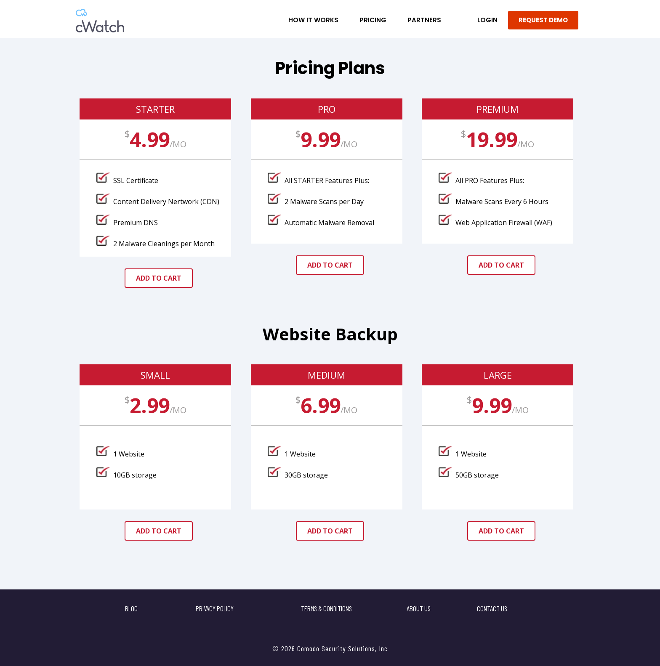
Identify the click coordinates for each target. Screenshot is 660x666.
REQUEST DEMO (543, 20)
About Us (419, 608)
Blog (131, 608)
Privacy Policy (215, 608)
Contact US (492, 608)
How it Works (313, 20)
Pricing (372, 20)
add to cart (158, 278)
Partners (424, 20)
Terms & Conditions (326, 608)
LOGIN (487, 20)
